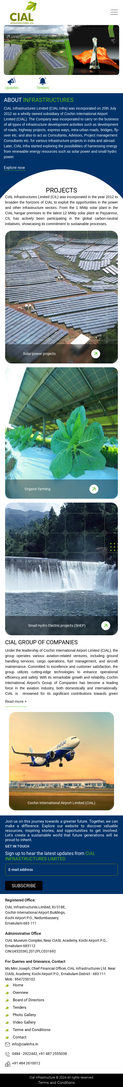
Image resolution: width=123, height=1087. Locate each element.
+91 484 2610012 (26, 1063)
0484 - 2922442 (24, 1054)
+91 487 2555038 (53, 1054)
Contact (19, 1037)
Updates (11, 88)
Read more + (16, 701)
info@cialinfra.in (25, 1044)
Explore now (14, 167)
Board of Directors (28, 1000)
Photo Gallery (24, 1015)
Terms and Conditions (31, 1029)
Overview (20, 992)
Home (18, 985)
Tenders (42, 88)
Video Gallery (24, 1022)
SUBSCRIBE (24, 885)
